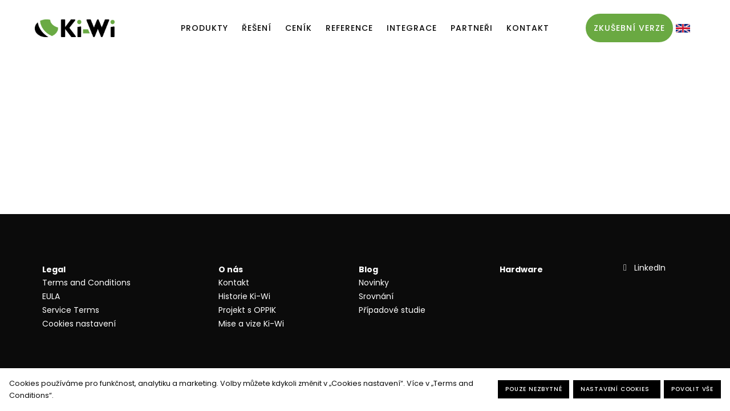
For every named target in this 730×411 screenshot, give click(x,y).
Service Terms (70, 310)
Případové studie (392, 310)
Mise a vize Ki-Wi (251, 323)
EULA (51, 296)
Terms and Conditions (86, 282)
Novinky (374, 282)
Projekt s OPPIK (247, 310)
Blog (368, 269)
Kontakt (233, 282)
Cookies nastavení (79, 323)
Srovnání (376, 296)
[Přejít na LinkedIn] (643, 267)
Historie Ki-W (243, 296)
